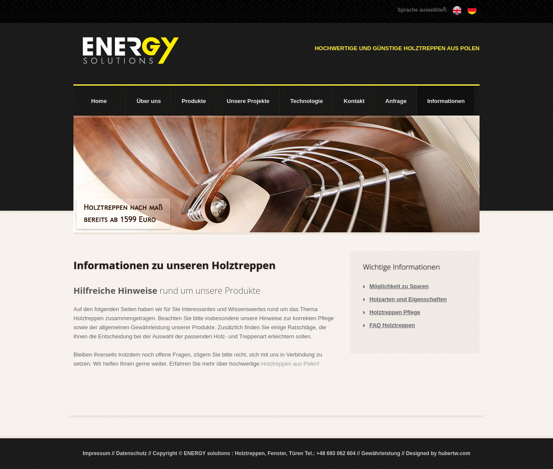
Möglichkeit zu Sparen (399, 286)
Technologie (306, 101)
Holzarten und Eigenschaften (408, 299)
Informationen (446, 101)
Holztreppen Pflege (394, 312)
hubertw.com (454, 453)
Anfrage (396, 101)
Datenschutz (131, 453)
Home (99, 101)
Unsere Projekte (248, 101)
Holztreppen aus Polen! (290, 363)
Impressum (96, 453)
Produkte (193, 101)
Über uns (149, 101)
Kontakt (353, 101)
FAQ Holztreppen (392, 325)
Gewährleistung (380, 453)
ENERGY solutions (130, 50)
